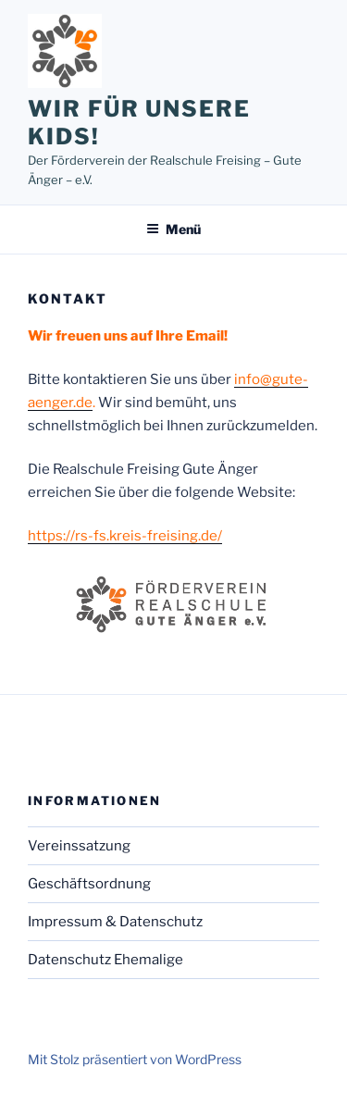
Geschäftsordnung (89, 883)
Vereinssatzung (79, 845)
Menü (173, 229)
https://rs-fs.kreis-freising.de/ (125, 535)
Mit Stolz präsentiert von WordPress (135, 1059)
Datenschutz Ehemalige (105, 959)
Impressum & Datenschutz (115, 921)
